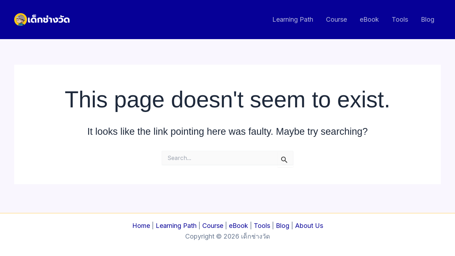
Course (336, 19)
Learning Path (292, 19)
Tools (400, 19)
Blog (427, 19)
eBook (369, 19)
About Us (309, 225)
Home (141, 225)
